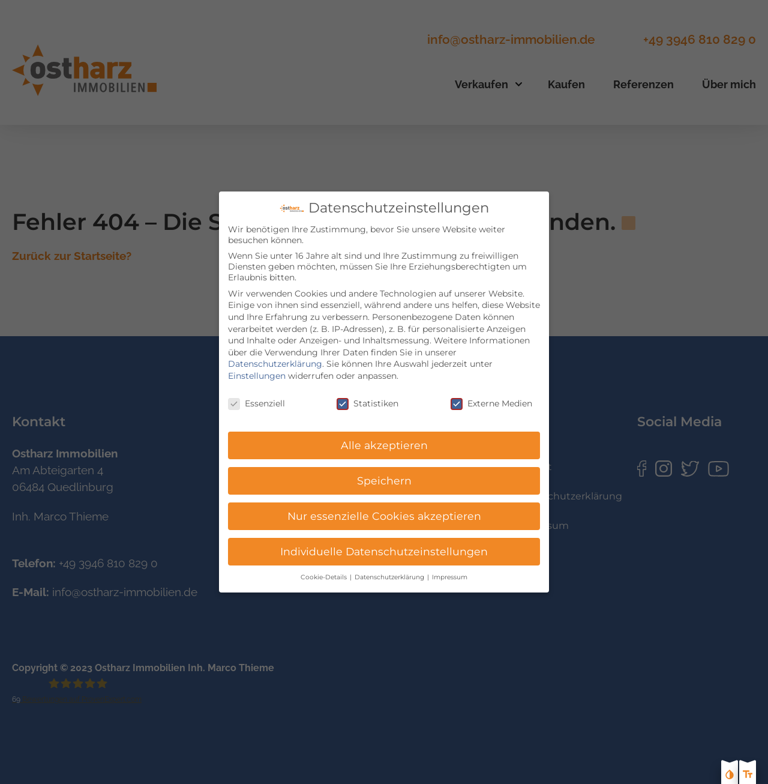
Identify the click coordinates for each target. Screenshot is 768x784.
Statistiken (367, 391)
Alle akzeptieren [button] (384, 433)
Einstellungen (257, 364)
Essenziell (256, 391)
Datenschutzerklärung (275, 352)
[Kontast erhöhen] (729, 775)
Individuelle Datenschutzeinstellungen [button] (384, 540)
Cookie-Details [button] (325, 566)
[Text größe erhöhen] (747, 775)
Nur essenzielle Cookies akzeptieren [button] (384, 504)
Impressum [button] (449, 566)
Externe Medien (491, 391)
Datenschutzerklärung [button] (390, 566)
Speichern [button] (384, 469)
